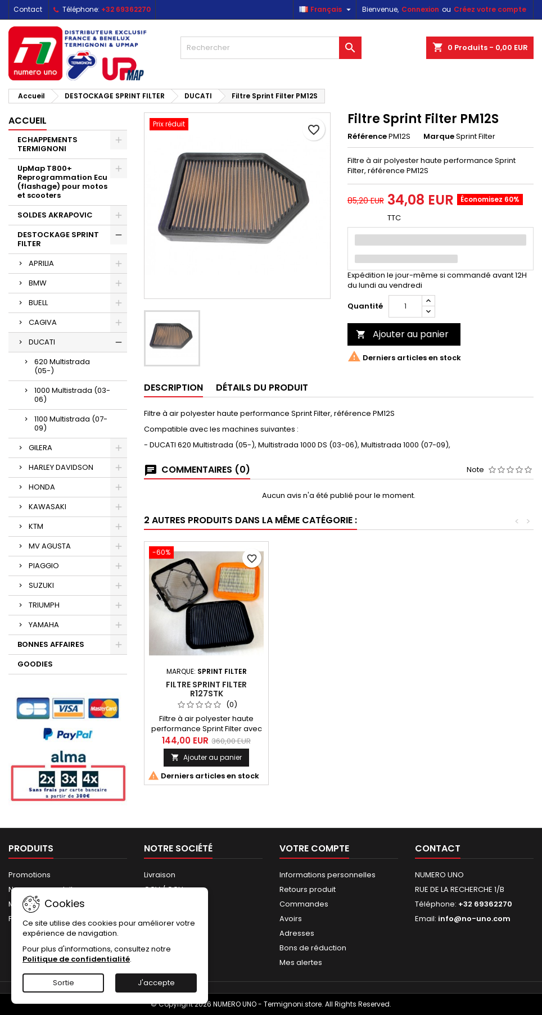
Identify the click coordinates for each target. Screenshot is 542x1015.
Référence (367, 137)
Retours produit (307, 889)
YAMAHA (44, 624)
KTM (36, 526)
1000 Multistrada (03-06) (72, 395)
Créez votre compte (490, 9)
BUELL (38, 302)
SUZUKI (41, 585)
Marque (438, 137)
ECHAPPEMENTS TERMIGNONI (47, 144)
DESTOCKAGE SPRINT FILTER (58, 239)
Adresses (296, 933)
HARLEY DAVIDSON (61, 467)
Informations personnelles (327, 874)
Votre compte (314, 848)
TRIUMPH (44, 605)
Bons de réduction (312, 947)
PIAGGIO (44, 565)
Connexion (420, 9)
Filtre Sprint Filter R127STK (330, 689)
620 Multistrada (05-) (62, 366)
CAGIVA (43, 322)
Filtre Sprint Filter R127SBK (206, 689)
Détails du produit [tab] (262, 387)
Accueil (27, 120)
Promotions (29, 874)
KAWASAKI (47, 506)
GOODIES (35, 664)
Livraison (159, 874)
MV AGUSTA (50, 546)
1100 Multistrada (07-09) (70, 423)
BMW (38, 283)
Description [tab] (173, 387)
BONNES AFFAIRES (50, 644)
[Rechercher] (270, 48)
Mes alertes (300, 962)
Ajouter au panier (402, 334)
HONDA (42, 487)
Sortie (63, 982)
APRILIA (41, 263)
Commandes (303, 904)
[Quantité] (405, 306)
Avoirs (290, 918)
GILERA (40, 447)
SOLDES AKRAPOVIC (55, 215)
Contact (27, 9)
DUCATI (42, 342)
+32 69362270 (126, 9)
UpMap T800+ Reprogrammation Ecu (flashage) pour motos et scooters (62, 182)
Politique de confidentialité (76, 959)
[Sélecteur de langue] (326, 9)
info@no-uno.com (474, 918)
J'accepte (156, 982)
